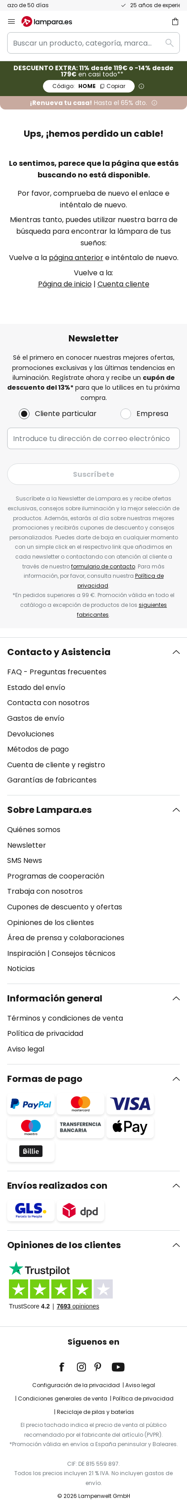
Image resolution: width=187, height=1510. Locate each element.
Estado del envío (36, 687)
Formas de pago (44, 1079)
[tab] (93, 716)
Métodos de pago (38, 749)
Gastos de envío (35, 718)
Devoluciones (30, 734)
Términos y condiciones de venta (65, 1018)
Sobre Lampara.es (49, 809)
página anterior (76, 257)
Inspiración (26, 953)
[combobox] (93, 43)
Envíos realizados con (57, 1185)
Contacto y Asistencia (58, 652)
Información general (54, 998)
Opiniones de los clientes (50, 922)
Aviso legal (25, 1049)
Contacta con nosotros (48, 703)
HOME (88, 86)
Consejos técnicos (83, 953)
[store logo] (52, 21)
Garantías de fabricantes (52, 780)
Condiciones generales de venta (62, 1398)
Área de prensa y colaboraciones (65, 938)
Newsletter (26, 845)
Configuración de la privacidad (76, 1385)
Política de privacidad (45, 1033)
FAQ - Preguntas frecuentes (56, 672)
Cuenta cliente (123, 284)
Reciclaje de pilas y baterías (95, 1412)
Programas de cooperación (55, 876)
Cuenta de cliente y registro (56, 765)
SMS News (24, 860)
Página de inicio (65, 284)
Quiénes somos (33, 829)
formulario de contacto (103, 566)
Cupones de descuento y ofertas (64, 907)
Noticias (21, 968)
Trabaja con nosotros (45, 891)
